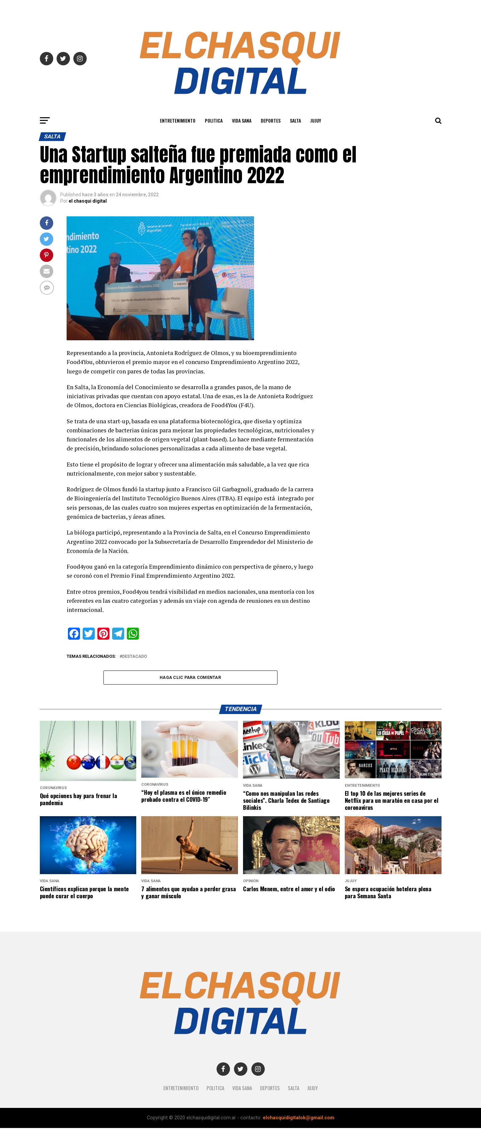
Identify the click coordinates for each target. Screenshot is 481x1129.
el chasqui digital (88, 201)
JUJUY (315, 120)
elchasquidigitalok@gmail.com (298, 1119)
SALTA (295, 120)
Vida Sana (241, 120)
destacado (134, 656)
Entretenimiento (177, 120)
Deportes (270, 120)
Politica (214, 120)
